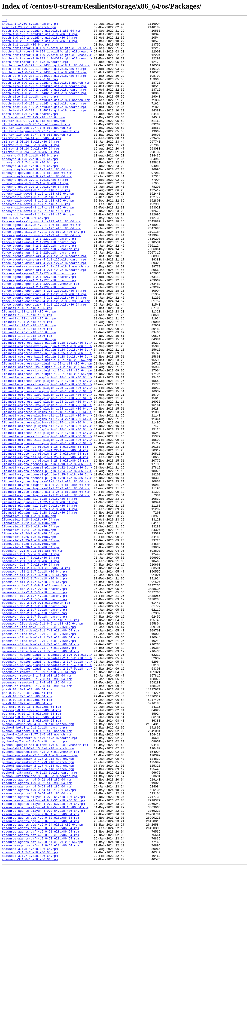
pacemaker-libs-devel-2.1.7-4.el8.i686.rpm (39, 765)
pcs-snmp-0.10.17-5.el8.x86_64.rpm (31, 853)
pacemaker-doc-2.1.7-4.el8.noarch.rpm (34, 732)
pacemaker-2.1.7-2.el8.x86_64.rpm (31, 661)
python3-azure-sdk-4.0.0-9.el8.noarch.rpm (38, 865)
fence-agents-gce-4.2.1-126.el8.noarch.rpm (39, 329)
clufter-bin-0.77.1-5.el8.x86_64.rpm (33, 137)
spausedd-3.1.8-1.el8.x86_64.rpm (30, 1028)
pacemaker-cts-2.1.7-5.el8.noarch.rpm (34, 715)
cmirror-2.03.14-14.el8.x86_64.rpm (31, 162)
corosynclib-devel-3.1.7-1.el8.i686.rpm (36, 241)
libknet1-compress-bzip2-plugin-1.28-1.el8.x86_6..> (47, 424)
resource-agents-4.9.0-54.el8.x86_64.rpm (37, 948)
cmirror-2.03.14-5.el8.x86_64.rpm (31, 170)
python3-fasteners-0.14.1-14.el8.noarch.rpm (40, 882)
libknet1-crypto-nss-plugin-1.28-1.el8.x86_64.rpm (45, 549)
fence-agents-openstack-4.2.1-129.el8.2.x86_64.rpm (46, 358)
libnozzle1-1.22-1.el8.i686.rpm (29, 624)
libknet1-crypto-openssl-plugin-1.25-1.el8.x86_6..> (47, 566)
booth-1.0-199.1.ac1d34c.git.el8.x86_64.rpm (40, 37)
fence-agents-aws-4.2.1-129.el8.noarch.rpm (39, 299)
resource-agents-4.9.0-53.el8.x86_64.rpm (37, 940)
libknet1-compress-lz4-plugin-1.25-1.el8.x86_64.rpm (47, 441)
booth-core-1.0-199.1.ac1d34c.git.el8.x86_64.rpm (44, 79)
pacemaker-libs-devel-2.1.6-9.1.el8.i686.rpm (40, 740)
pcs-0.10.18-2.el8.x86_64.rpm (27, 840)
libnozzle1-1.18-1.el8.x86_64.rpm (31, 620)
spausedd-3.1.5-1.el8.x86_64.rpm (30, 1015)
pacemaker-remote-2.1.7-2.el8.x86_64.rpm (37, 807)
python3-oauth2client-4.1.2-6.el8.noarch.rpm (40, 899)
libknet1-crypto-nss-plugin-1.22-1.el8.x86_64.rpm (45, 537)
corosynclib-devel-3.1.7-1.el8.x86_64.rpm (38, 245)
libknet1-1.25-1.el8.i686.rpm (27, 391)
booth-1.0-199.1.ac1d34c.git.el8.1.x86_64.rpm (41, 33)
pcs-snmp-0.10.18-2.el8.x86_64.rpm (31, 861)
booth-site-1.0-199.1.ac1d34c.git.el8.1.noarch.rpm (46, 96)
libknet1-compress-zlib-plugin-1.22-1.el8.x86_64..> (47, 516)
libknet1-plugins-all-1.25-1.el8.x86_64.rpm (40, 607)
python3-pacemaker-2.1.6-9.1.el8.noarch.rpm (40, 903)
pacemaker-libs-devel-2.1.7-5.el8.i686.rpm (39, 774)
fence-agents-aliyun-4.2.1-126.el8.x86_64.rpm (41, 266)
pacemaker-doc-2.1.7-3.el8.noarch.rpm (34, 728)
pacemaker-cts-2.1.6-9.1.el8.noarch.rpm (36, 699)
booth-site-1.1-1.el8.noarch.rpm (30, 112)
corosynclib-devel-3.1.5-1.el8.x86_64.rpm (38, 229)
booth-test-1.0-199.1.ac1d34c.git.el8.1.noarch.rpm (46, 116)
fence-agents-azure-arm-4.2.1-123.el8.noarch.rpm (44, 304)
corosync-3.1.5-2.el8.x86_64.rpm (30, 187)
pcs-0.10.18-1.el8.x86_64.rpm (27, 836)
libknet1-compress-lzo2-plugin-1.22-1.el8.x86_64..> (47, 474)
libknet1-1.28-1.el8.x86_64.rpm (29, 403)
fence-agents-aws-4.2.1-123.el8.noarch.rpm (39, 283)
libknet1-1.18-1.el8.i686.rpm (27, 366)
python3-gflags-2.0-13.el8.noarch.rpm (34, 886)
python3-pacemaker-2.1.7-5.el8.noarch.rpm (38, 919)
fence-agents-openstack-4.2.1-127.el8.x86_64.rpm (44, 354)
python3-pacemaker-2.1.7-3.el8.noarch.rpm (38, 911)
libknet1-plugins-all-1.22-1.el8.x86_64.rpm (40, 599)
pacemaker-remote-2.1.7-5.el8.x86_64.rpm (37, 820)
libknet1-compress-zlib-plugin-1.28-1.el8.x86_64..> (47, 528)
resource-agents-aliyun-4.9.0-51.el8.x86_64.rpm (43, 953)
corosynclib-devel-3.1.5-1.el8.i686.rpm (36, 225)
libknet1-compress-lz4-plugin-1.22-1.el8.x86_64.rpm (47, 433)
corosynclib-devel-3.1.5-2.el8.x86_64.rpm (38, 237)
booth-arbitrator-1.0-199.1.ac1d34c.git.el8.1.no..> (47, 54)
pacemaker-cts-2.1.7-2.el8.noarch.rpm (34, 703)
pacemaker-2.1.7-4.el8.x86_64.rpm (31, 670)
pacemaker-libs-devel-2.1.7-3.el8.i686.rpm (39, 757)
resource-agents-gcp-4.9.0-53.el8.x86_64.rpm (40, 982)
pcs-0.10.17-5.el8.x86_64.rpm (27, 832)
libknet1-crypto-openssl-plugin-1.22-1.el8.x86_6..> (47, 557)
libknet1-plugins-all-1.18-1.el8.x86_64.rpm (40, 595)
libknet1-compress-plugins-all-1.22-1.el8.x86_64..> (47, 495)
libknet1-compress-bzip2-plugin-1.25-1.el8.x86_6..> (47, 420)
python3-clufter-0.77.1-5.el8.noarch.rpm (37, 878)
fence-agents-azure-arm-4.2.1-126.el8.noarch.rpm (44, 308)
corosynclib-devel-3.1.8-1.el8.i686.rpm (36, 250)
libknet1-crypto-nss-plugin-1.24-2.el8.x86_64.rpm (45, 541)
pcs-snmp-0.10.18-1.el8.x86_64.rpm (31, 857)
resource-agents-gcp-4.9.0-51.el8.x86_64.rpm (40, 973)
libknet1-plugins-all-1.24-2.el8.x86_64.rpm (40, 603)
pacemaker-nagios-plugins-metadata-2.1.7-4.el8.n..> (47, 795)
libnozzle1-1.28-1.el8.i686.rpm (29, 649)
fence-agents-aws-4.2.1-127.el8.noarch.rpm (39, 291)
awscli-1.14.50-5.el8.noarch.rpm (30, 25)
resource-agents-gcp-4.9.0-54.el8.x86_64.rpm (40, 990)
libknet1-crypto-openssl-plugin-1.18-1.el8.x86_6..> (47, 553)
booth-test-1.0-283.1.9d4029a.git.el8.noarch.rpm (44, 129)
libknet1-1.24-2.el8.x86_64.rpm (29, 387)
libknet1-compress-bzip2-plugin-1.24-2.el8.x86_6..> (47, 416)
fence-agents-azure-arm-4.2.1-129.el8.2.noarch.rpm (46, 316)
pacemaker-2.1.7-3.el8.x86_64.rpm (31, 666)
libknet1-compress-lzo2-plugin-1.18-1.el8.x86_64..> (47, 470)
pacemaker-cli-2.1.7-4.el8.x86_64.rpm (34, 691)
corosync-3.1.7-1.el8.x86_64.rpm (30, 191)
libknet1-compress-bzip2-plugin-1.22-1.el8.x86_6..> (47, 412)
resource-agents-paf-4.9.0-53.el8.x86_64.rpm (40, 1003)
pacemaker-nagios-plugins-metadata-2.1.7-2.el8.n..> (47, 786)
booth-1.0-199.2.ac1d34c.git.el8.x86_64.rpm (40, 42)
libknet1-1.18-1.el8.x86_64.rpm (29, 370)
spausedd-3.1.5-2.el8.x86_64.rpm (30, 1019)
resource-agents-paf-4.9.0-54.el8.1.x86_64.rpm (42, 1007)
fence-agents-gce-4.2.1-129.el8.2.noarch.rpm (40, 337)
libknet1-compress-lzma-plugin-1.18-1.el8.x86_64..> (47, 449)
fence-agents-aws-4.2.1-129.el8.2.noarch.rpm (40, 295)
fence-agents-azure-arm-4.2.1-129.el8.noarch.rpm (44, 320)
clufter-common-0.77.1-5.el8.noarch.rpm (36, 146)
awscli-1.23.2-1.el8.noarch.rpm (29, 29)
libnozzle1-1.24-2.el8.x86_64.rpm (31, 636)
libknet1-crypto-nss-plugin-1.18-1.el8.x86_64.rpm (45, 532)
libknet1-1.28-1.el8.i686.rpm (27, 399)
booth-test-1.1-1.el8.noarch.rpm (30, 133)
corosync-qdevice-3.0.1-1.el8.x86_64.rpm (37, 200)
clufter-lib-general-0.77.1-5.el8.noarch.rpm (40, 154)
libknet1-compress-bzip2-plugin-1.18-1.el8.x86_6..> (47, 408)
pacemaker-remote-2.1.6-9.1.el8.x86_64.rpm (39, 803)
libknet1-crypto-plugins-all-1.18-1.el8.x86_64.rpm (46, 574)
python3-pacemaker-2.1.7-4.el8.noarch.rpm (38, 915)
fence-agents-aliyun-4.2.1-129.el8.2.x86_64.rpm (43, 275)
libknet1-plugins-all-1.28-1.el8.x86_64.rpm (40, 611)
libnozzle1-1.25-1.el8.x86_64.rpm (31, 645)
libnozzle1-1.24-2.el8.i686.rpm (29, 632)
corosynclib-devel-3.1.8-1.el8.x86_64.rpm (38, 254)
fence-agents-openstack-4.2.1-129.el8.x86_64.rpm (44, 362)
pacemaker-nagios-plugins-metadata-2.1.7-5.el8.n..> (47, 799)
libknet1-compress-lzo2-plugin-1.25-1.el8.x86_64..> (47, 483)
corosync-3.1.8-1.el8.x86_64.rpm (30, 195)
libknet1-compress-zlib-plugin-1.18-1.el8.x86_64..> (47, 512)
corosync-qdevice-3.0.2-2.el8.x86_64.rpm (37, 208)
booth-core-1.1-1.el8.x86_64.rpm (30, 91)
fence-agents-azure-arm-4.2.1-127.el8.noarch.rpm (44, 312)
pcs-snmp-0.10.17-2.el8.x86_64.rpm (31, 849)
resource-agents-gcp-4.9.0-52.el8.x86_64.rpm (40, 978)
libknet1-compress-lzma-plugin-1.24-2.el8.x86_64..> (47, 458)
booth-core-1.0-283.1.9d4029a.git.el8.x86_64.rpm (44, 87)
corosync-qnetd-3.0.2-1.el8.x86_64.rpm (35, 216)
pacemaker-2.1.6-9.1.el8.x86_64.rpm (32, 657)
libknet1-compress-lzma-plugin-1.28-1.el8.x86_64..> (47, 466)
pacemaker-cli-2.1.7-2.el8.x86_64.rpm (34, 682)
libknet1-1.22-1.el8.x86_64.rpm (29, 379)
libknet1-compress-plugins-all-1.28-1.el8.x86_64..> (47, 507)
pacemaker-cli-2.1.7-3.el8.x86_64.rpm (34, 686)
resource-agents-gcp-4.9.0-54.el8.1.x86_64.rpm (42, 986)
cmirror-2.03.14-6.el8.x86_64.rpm (31, 175)
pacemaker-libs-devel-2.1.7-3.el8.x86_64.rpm (40, 761)
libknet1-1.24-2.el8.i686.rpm (27, 383)
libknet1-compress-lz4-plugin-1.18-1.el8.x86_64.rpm (47, 428)
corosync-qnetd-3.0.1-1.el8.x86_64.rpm (35, 212)
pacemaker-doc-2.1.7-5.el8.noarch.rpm (34, 736)
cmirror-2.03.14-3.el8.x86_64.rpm (31, 166)
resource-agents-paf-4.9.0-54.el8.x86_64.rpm (40, 1011)
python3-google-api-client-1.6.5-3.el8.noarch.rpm (45, 890)
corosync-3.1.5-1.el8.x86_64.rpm (30, 183)
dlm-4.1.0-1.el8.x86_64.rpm (25, 258)
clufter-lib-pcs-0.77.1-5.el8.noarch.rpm (37, 158)
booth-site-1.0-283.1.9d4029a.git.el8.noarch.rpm (44, 108)
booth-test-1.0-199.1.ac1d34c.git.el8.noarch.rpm (44, 121)
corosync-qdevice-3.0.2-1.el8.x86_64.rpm (37, 204)
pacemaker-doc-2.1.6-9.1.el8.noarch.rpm (36, 720)
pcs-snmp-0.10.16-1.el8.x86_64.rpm (31, 844)
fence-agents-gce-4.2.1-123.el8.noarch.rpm (39, 324)
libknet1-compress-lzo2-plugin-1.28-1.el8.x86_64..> (47, 487)
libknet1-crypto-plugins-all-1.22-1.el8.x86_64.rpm (46, 578)
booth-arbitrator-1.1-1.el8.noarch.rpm (35, 71)
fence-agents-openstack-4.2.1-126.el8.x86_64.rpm (44, 349)
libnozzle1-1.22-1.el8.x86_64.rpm (31, 628)
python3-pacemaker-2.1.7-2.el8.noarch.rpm (38, 907)
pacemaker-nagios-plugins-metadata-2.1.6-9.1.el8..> (47, 782)
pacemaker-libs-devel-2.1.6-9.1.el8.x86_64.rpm (42, 745)
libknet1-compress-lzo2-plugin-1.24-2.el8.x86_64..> (47, 478)
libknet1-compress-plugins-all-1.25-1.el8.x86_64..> (47, 503)
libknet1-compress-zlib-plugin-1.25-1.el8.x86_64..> (47, 524)
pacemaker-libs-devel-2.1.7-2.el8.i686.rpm (39, 749)
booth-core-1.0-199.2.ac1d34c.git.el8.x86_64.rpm (44, 83)
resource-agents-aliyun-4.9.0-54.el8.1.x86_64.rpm (45, 965)
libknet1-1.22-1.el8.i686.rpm (27, 374)
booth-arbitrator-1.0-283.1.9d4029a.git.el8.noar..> (47, 66)
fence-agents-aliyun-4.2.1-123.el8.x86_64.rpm (41, 262)
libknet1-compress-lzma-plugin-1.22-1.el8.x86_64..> (47, 453)
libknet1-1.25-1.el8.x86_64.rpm (29, 395)
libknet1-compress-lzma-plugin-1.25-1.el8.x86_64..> (47, 462)
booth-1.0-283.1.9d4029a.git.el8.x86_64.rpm (40, 46)
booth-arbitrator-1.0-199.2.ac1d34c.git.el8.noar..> (47, 62)
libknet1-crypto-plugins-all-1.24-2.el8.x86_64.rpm (46, 582)
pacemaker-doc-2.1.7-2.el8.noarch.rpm (34, 724)
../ (4, 21)
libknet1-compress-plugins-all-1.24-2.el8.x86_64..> (47, 499)
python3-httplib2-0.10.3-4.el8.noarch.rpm (38, 894)
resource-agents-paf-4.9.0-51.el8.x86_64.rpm (40, 994)
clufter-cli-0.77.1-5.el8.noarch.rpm (33, 141)
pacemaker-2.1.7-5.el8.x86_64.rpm (31, 674)
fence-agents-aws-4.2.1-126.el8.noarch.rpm (39, 287)
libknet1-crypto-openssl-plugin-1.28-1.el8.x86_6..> (47, 570)
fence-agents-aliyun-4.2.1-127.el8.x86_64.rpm (41, 270)
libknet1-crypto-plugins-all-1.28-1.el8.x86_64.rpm (46, 591)
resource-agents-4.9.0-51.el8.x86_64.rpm (37, 932)
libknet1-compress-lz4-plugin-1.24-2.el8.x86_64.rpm (47, 437)
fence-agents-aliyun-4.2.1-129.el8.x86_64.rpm (41, 279)
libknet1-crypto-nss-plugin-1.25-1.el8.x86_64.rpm (45, 545)
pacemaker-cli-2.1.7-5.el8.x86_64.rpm (34, 695)
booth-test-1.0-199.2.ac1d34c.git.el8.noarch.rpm (44, 125)
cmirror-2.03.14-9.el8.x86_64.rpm (31, 179)
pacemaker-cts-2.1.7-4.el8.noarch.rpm (34, 711)
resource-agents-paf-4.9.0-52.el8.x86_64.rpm (40, 998)
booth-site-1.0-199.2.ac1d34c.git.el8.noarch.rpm (44, 104)
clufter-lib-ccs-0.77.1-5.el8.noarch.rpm (37, 150)
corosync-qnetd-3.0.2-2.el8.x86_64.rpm (35, 220)
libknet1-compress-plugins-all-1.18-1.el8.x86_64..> (47, 491)
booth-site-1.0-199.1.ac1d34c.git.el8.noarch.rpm (44, 100)
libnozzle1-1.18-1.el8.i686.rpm (29, 616)
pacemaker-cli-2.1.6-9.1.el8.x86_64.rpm (36, 678)
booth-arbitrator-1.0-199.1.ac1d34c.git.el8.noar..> (47, 58)
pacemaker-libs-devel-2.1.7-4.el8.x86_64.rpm (40, 770)
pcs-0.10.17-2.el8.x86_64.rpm (27, 828)
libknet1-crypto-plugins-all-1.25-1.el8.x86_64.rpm (46, 587)
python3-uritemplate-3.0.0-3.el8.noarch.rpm (40, 928)
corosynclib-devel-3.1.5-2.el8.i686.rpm (36, 233)
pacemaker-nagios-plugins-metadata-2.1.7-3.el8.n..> (47, 790)
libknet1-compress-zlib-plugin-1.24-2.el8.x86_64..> (47, 520)
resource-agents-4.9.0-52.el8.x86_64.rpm (37, 936)
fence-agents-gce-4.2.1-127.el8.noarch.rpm (39, 333)
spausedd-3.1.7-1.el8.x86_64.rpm (30, 1023)
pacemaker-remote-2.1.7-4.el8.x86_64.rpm (37, 815)
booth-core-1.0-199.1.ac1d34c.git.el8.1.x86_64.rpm (46, 75)
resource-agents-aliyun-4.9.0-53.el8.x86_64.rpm (43, 961)
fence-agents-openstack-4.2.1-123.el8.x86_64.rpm (44, 345)
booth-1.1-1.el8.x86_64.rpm (25, 50)
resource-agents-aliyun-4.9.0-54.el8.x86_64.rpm (43, 969)
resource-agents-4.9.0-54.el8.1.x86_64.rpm (39, 944)
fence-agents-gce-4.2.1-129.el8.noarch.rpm (39, 341)
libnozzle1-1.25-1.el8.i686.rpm (29, 641)
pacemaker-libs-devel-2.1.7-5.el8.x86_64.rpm (40, 778)
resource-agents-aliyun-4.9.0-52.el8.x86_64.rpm (43, 957)
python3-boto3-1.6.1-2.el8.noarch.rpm (34, 869)
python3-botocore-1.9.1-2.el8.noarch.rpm (37, 874)
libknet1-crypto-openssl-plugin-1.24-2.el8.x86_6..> (47, 562)
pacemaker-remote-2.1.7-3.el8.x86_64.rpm (37, 811)
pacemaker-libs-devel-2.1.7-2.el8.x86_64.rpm (40, 753)
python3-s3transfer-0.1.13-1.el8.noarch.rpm (40, 924)
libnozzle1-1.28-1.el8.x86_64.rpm (31, 653)
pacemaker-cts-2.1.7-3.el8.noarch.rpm (34, 707)
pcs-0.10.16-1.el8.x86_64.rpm (27, 824)
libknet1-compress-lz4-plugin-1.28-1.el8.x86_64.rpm (47, 445)
